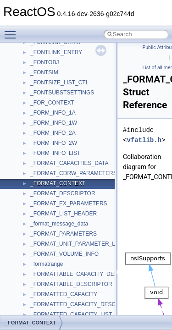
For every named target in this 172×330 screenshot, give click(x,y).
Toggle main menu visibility (12, 30)
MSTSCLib (43, 183)
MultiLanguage (48, 213)
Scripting (41, 294)
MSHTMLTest (46, 152)
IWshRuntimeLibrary (55, 92)
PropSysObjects (50, 243)
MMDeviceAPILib (51, 132)
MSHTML (42, 142)
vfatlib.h (144, 140)
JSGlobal (41, 102)
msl (34, 173)
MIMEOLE (42, 122)
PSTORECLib (47, 263)
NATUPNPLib (46, 223)
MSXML (40, 193)
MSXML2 (41, 203)
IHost (36, 82)
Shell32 (39, 314)
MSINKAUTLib (48, 163)
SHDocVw (42, 304)
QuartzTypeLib (48, 273)
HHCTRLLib (45, 72)
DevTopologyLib (49, 52)
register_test (45, 283)
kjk (33, 112)
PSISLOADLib (47, 253)
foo (34, 62)
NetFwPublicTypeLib (55, 233)
